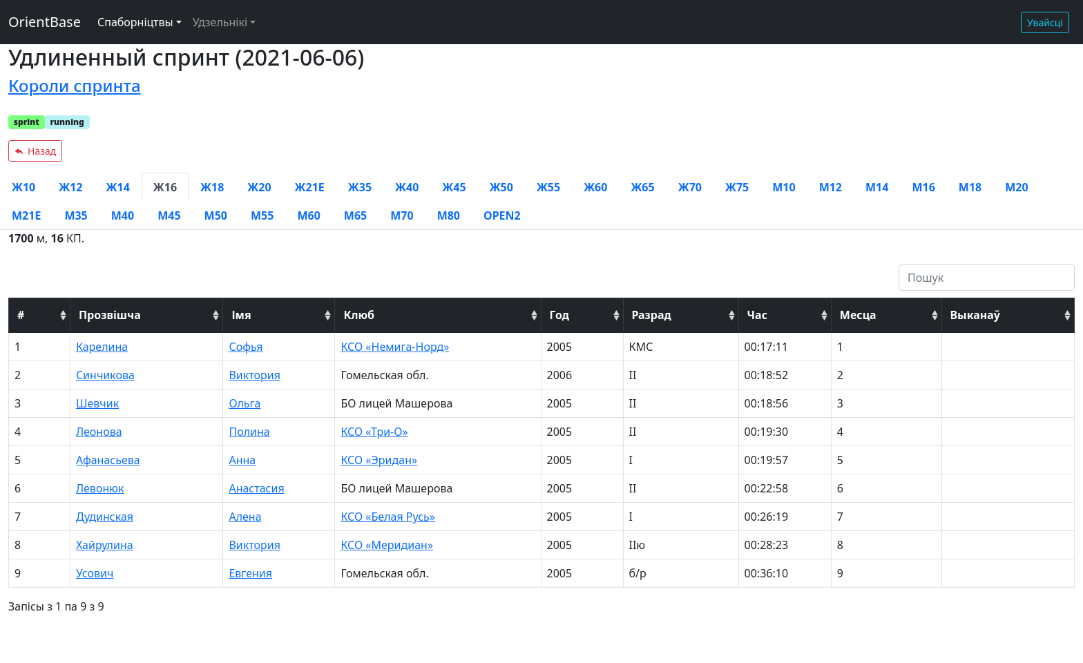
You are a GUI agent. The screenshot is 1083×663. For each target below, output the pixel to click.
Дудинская (104, 516)
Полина (249, 431)
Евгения (250, 573)
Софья (245, 346)
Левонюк (100, 488)
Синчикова (105, 375)
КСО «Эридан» (379, 460)
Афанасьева (108, 460)
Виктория (254, 375)
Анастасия (256, 488)
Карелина (102, 346)
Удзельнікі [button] (220, 22)
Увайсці (1045, 22)
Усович (95, 573)
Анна (242, 460)
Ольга (244, 403)
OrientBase (44, 21)
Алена (245, 516)
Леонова (99, 431)
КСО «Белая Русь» (388, 516)
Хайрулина (104, 544)
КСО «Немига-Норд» (395, 346)
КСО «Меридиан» (387, 544)
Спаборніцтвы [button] (135, 22)
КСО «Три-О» (374, 431)
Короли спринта (74, 85)
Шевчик (97, 403)
